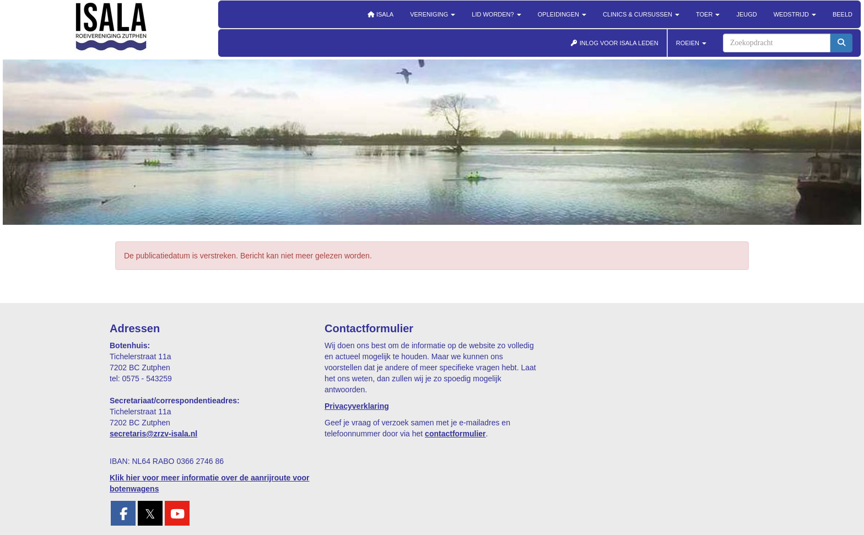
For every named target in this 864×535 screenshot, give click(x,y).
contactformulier (455, 433)
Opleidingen (562, 14)
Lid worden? (496, 14)
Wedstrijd (795, 14)
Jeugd (746, 14)
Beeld (842, 14)
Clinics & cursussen (641, 14)
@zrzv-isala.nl (153, 433)
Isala (380, 14)
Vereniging (432, 14)
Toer (708, 14)
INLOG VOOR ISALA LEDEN (614, 43)
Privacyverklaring (357, 406)
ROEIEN (691, 43)
